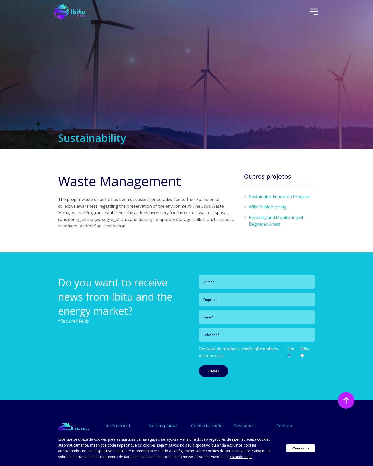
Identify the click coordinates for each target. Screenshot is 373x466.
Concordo (300, 448)
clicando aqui (241, 456)
